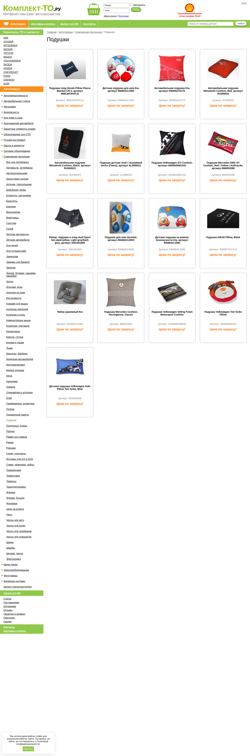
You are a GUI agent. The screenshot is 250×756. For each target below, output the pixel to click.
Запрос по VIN (69, 23)
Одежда (10, 387)
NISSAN (7, 49)
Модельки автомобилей (19, 359)
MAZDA (7, 56)
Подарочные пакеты (17, 414)
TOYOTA (8, 53)
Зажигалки (12, 256)
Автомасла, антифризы (19, 167)
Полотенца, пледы (16, 425)
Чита (244, 3)
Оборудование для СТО (17, 134)
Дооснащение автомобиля (19, 123)
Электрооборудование (16, 570)
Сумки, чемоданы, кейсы (20, 464)
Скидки (7, 621)
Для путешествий (16, 251)
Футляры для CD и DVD (19, 459)
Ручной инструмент (15, 140)
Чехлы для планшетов (18, 536)
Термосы (11, 481)
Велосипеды (13, 212)
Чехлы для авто (15, 520)
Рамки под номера (16, 436)
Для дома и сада (13, 117)
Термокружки (13, 470)
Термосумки (13, 475)
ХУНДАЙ (8, 41)
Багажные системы (14, 581)
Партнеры (9, 617)
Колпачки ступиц (15, 314)
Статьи (7, 598)
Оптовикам (9, 606)
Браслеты (11, 201)
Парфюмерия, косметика (20, 403)
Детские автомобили (18, 239)
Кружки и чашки (15, 342)
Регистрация (124, 16)
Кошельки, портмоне (18, 325)
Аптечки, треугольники (19, 184)
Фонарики (11, 503)
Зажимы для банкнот (18, 262)
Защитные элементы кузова (19, 128)
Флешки (10, 492)
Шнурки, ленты (14, 553)
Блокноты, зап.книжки (18, 195)
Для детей (12, 245)
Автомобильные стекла (17, 101)
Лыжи (9, 348)
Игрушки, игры (14, 287)
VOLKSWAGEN (12, 60)
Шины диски (10, 564)
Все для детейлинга (17, 162)
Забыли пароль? (110, 16)
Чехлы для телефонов (19, 531)
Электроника (13, 559)
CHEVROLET (10, 72)
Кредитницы (13, 331)
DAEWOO (9, 79)
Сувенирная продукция (88, 32)
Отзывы (7, 610)
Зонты (9, 281)
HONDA (7, 68)
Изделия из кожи (15, 292)
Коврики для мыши (17, 303)
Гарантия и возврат (14, 614)
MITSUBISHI (10, 45)
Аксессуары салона (17, 178)
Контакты (90, 23)
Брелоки (11, 206)
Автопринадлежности (16, 95)
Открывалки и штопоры (19, 392)
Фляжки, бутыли (15, 498)
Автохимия (10, 106)
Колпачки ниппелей (17, 309)
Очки (9, 398)
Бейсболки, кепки (16, 190)
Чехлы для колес (15, 525)
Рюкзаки (11, 448)
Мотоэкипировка (15, 364)
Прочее (10, 431)
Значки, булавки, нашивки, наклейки (21, 274)
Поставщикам (11, 602)
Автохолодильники (16, 173)
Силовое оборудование (17, 151)
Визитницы (12, 217)
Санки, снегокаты (16, 453)
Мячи (9, 375)
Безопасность (11, 112)
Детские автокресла (17, 234)
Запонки (10, 267)
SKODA (7, 64)
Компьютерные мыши (18, 320)
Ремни (10, 442)
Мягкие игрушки (15, 370)
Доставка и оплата (43, 23)
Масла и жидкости (14, 145)
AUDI (6, 83)
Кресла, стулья (14, 337)
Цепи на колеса (15, 509)
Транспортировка (16, 486)
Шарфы (10, 547)
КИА (5, 37)
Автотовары (18, 23)
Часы (9, 514)
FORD (6, 76)
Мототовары (11, 575)
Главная (52, 32)
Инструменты (13, 298)
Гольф (9, 228)
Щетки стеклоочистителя (18, 586)
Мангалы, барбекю (16, 353)
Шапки (10, 542)
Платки (10, 409)
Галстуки (11, 223)
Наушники (12, 381)
